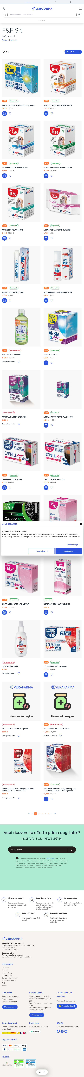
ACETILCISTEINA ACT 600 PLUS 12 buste (18, 105)
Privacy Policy (50, 858)
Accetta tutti (68, 551)
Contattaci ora (37, 1015)
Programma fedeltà (9, 980)
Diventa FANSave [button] (64, 993)
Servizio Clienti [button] (35, 993)
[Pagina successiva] (52, 814)
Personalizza (42, 551)
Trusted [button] (5, 1057)
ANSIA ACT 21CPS (50, 355)
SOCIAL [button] (60, 1023)
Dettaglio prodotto (9, 361)
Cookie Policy (7, 975)
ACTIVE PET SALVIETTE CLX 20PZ (57, 230)
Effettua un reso (9, 1007)
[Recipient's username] (38, 849)
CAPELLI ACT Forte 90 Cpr (54, 479)
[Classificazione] (73, 52)
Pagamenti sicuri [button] (9, 1040)
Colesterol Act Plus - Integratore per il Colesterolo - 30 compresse (18, 790)
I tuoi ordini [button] (7, 993)
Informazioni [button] (7, 964)
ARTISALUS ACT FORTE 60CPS (14, 417)
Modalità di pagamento (10, 997)
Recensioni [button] (34, 1023)
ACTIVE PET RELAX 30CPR (12, 230)
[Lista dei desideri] (40, 1072)
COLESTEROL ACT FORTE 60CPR (57, 729)
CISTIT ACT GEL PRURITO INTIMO (57, 604)
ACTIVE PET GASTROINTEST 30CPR (58, 168)
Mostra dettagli (72, 544)
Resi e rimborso (7, 999)
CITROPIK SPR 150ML (10, 666)
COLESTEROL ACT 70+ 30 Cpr (55, 666)
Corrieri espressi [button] (9, 1023)
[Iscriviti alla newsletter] (72, 849)
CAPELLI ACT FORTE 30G (12, 479)
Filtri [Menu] (5, 51)
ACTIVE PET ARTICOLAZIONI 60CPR (58, 105)
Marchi (4, 986)
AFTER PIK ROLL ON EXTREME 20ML (58, 292)
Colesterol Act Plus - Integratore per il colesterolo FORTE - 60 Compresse (60, 790)
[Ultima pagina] (55, 814)
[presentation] (36, 876)
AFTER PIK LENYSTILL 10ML (13, 292)
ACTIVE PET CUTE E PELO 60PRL (15, 168)
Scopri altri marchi (9, 40)
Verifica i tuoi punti (68, 1006)
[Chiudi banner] (81, 524)
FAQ (3, 983)
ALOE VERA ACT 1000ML (12, 355)
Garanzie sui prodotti (9, 1002)
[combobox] (42, 14)
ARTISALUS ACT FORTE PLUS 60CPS (58, 417)
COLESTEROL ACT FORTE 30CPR (15, 729)
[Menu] (80, 9)
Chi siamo (5, 968)
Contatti (5, 970)
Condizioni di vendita (9, 978)
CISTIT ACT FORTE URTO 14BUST (15, 604)
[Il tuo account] (3, 9)
